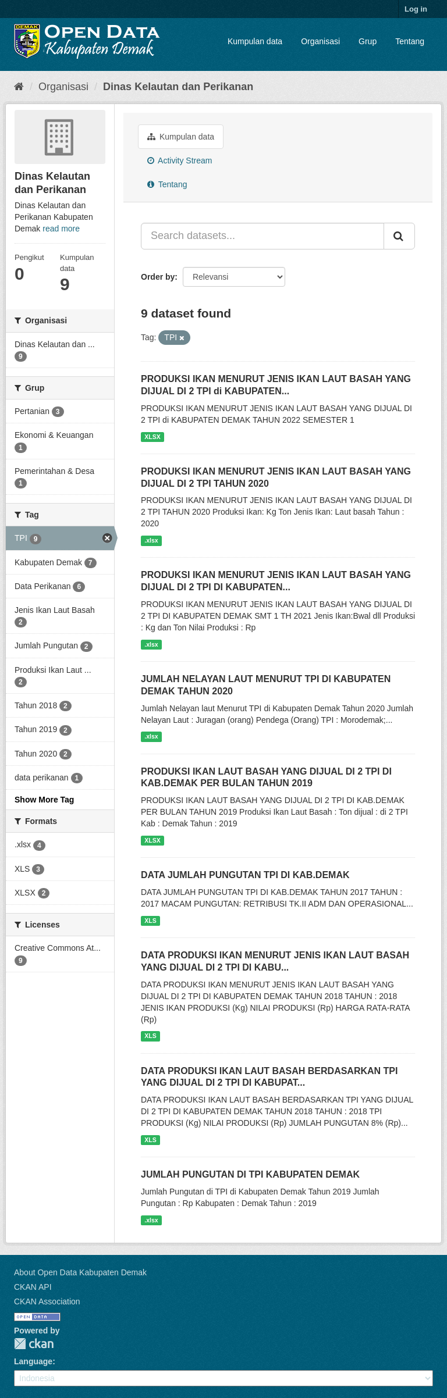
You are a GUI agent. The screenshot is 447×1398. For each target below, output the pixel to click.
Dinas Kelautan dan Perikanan (178, 86)
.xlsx (151, 540)
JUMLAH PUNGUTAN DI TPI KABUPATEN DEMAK (250, 1174)
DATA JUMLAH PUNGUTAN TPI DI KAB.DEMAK (245, 875)
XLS (150, 920)
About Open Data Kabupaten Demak (80, 1272)
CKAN (34, 1344)
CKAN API (33, 1287)
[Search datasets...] (262, 236)
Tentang (409, 41)
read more (61, 228)
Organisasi (320, 41)
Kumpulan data (255, 41)
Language (33, 1361)
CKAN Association (47, 1301)
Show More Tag (44, 799)
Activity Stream (179, 160)
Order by (158, 276)
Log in (416, 9)
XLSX (152, 436)
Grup (368, 41)
